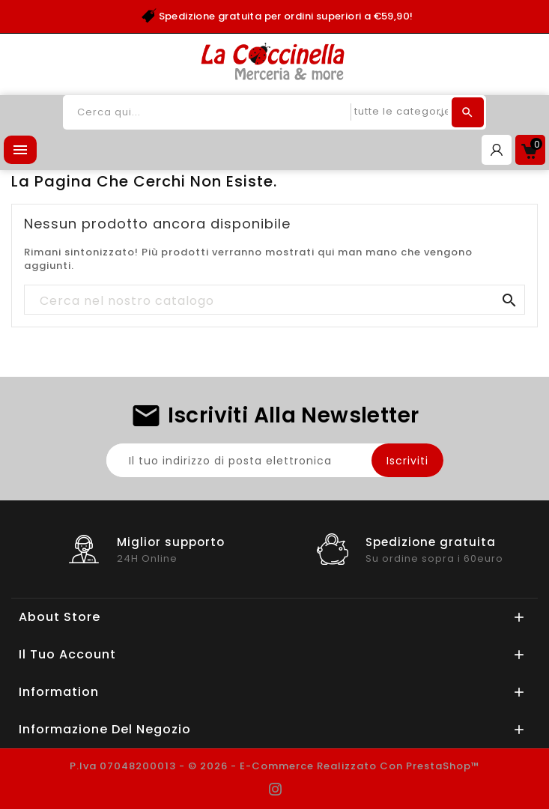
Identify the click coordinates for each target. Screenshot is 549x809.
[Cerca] (274, 300)
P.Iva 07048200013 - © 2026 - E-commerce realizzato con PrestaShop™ (275, 766)
